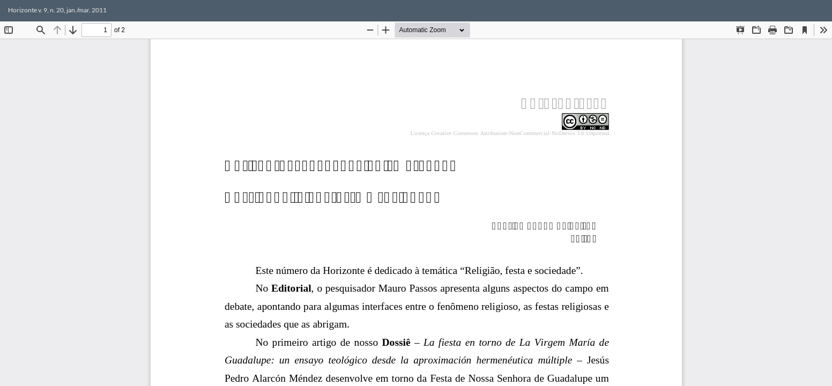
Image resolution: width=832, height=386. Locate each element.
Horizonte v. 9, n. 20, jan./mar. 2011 (57, 10)
